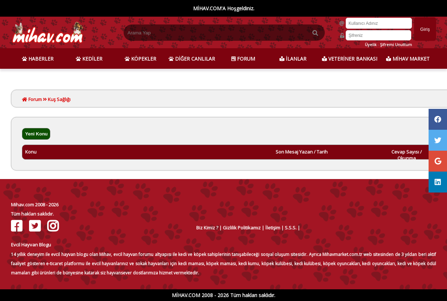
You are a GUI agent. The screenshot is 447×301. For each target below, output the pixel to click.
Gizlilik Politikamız (242, 227)
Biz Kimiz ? (207, 227)
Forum (34, 99)
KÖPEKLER (140, 58)
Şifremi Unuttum (396, 44)
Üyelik (371, 44)
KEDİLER (89, 58)
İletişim (272, 227)
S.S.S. (290, 227)
